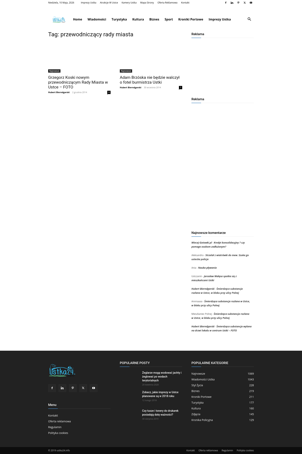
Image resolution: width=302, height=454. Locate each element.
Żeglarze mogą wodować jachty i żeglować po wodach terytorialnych (161, 376)
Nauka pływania (207, 267)
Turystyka (119, 19)
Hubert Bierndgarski (59, 92)
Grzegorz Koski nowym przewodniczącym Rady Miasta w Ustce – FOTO (78, 82)
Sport (169, 19)
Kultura (138, 19)
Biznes (154, 19)
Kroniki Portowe (190, 19)
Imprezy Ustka (88, 2)
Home (77, 19)
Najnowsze (54, 71)
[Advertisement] (222, 66)
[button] (249, 19)
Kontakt (185, 2)
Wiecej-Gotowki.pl (201, 242)
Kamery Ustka (129, 2)
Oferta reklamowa (168, 2)
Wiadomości (96, 19)
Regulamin (54, 427)
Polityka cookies (58, 433)
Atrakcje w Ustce (109, 2)
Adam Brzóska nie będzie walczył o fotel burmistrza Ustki (150, 80)
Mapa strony (147, 2)
